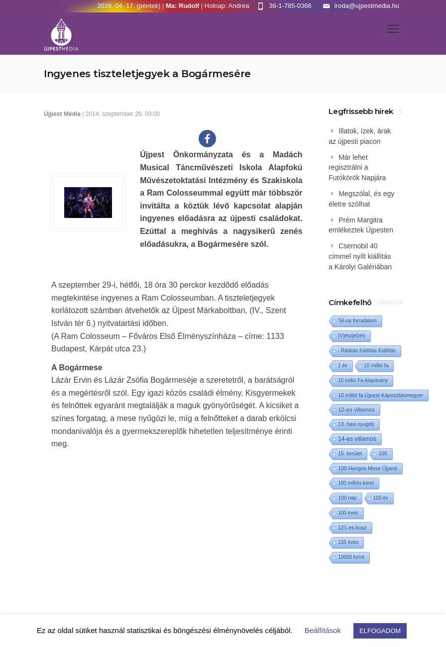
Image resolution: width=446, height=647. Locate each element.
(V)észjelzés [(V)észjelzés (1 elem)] (351, 335)
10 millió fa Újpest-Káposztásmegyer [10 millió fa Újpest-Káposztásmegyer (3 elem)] (380, 395)
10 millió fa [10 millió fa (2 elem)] (376, 365)
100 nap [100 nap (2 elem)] (347, 498)
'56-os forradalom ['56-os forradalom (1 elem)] (357, 321)
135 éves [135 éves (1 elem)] (348, 542)
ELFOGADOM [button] (380, 631)
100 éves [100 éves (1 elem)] (348, 513)
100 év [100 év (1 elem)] (380, 498)
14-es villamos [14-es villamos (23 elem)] (357, 438)
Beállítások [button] (323, 630)
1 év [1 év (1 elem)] (342, 365)
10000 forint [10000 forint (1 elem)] (351, 557)
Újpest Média (62, 113)
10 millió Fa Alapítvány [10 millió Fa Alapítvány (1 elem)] (363, 380)
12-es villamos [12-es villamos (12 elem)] (356, 410)
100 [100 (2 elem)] (382, 453)
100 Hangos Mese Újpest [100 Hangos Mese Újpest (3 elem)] (367, 468)
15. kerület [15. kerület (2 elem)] (350, 453)
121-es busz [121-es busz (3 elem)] (352, 528)
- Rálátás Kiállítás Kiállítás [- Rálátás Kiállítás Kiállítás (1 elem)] (367, 350)
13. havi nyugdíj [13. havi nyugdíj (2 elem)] (356, 424)
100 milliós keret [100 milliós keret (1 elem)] (356, 483)
